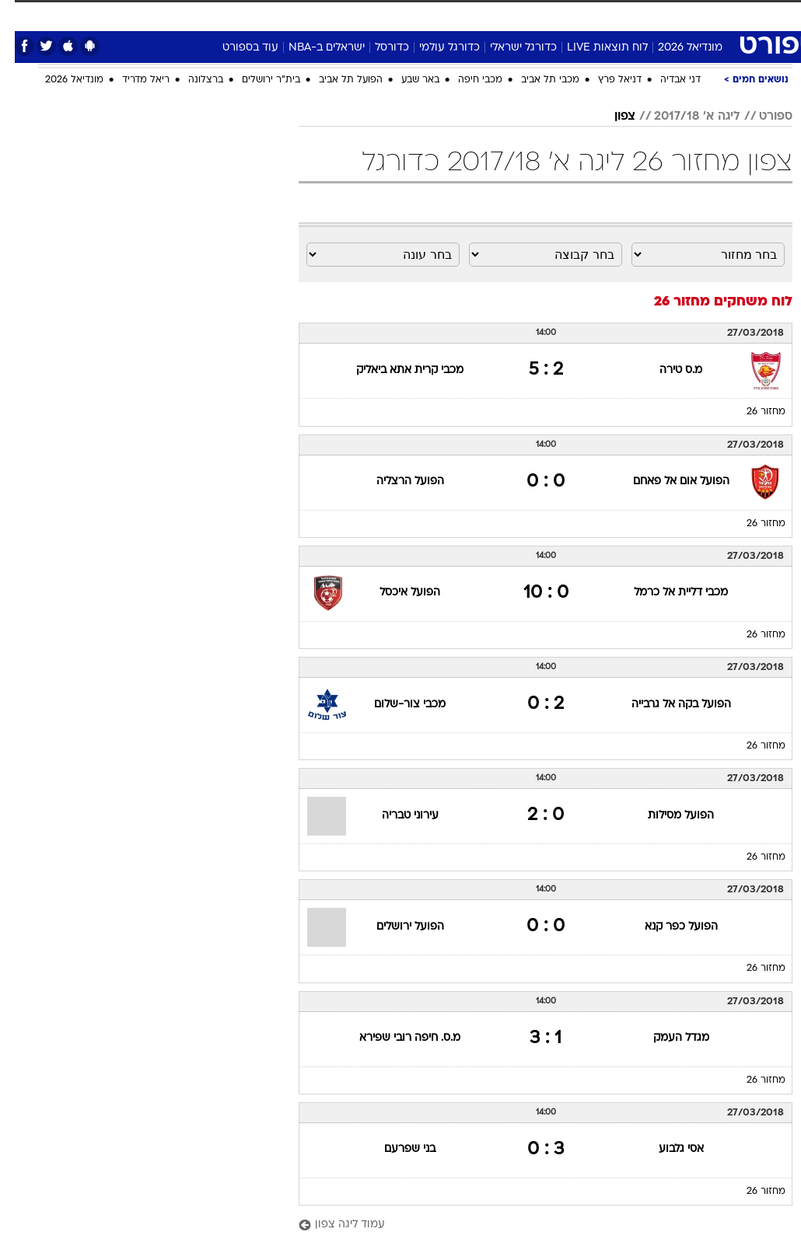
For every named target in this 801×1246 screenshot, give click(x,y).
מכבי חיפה (465, 80)
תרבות (510, 14)
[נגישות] (21, 20)
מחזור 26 (751, 412)
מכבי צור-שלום (395, 705)
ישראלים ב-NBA (312, 48)
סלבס (465, 14)
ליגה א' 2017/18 (682, 116)
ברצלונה (190, 80)
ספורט (612, 14)
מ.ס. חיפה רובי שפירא (395, 1038)
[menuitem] (603, 21)
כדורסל (377, 48)
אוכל (386, 14)
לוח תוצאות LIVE (592, 48)
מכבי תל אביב (535, 80)
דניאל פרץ (605, 80)
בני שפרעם (395, 1149)
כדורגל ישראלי (508, 48)
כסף (424, 14)
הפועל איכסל (395, 593)
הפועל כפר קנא (666, 927)
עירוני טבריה (395, 816)
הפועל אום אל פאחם (666, 481)
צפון (610, 116)
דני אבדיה (665, 80)
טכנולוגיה (238, 14)
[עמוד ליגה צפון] (531, 1225)
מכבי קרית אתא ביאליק (395, 370)
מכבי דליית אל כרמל (666, 593)
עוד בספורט (236, 48)
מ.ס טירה (666, 370)
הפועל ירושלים (395, 927)
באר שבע (406, 80)
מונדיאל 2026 (675, 48)
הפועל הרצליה (395, 481)
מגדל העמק (666, 1038)
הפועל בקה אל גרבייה (666, 705)
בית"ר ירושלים (256, 80)
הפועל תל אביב (336, 80)
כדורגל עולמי (434, 48)
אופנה (186, 14)
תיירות (292, 14)
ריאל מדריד (131, 80)
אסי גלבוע (666, 1149)
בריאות (341, 14)
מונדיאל (561, 14)
